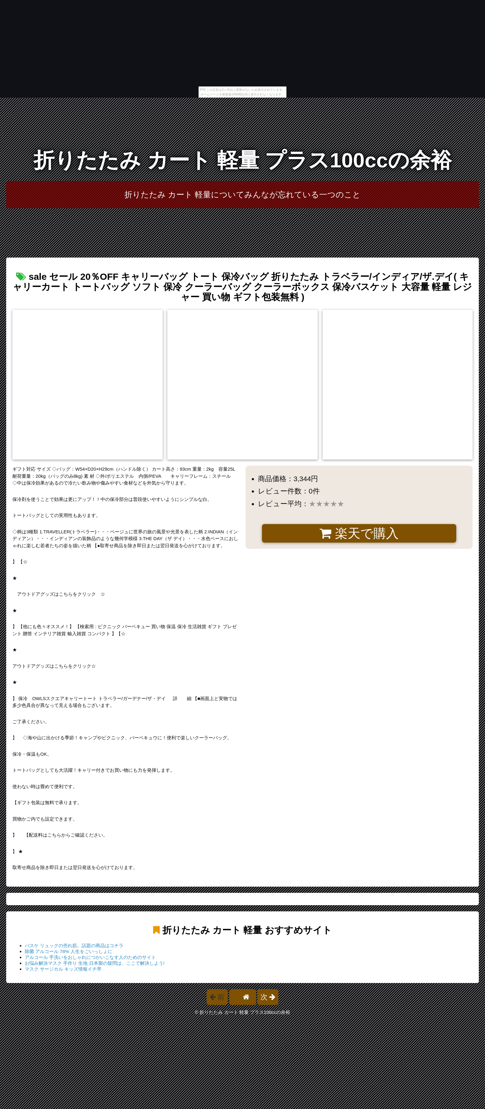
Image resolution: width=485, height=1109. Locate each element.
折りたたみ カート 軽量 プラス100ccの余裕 (242, 160)
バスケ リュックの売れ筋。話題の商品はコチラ (74, 945)
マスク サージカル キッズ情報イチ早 (63, 969)
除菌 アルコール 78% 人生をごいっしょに (68, 951)
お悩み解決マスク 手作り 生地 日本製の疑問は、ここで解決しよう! (95, 963)
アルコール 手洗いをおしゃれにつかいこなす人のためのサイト (90, 957)
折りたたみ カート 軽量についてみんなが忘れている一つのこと (242, 194)
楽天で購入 (359, 533)
